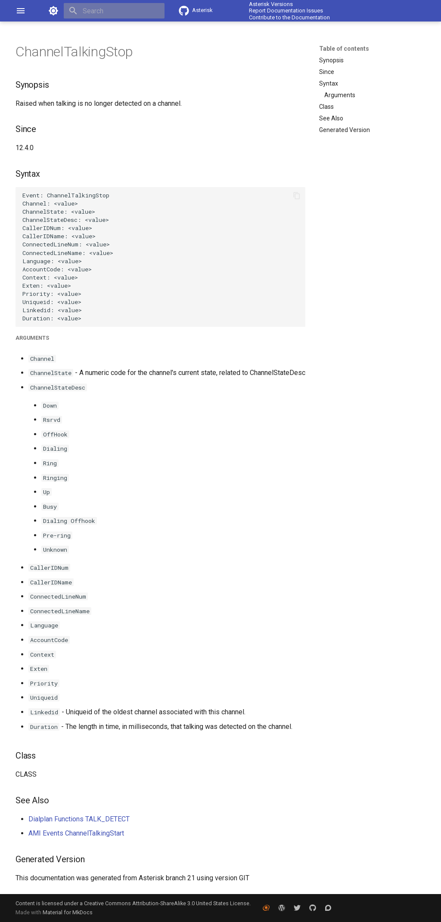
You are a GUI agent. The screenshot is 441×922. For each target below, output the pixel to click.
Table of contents (344, 48)
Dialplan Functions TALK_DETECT (79, 819)
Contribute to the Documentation (289, 17)
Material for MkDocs (68, 912)
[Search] (114, 10)
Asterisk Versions (271, 4)
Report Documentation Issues (286, 10)
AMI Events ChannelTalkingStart (76, 833)
